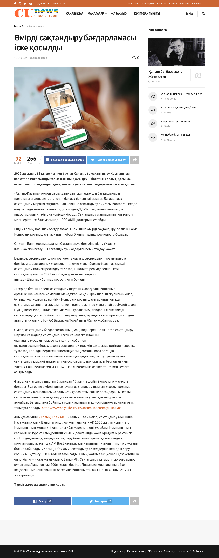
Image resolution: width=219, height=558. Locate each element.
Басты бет (20, 26)
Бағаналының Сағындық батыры (180, 107)
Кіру (189, 13)
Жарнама (161, 3)
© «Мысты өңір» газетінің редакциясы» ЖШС (49, 551)
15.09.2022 (20, 57)
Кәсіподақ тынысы (147, 13)
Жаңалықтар (74, 13)
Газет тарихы (147, 3)
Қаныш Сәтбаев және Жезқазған (165, 74)
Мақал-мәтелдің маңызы (175, 121)
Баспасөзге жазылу (179, 3)
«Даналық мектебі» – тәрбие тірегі (181, 94)
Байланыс (197, 3)
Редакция (133, 3)
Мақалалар (96, 13)
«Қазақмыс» (119, 13)
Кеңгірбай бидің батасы (175, 134)
